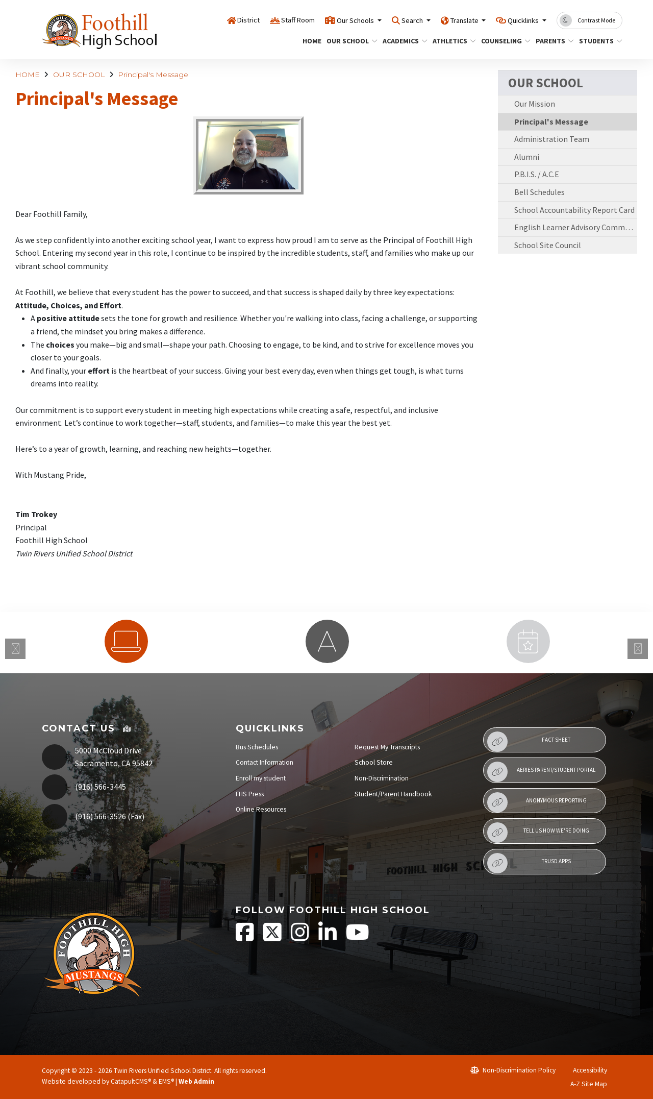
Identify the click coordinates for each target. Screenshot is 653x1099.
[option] (126, 641)
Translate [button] (451, 20)
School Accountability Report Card (574, 210)
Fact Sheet (528, 741)
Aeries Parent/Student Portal (541, 772)
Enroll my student (261, 778)
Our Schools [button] (327, 20)
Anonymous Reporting (536, 802)
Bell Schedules (539, 192)
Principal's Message (153, 74)
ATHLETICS (452, 40)
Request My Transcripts (387, 747)
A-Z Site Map (583, 1084)
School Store (374, 762)
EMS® (166, 1081)
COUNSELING (503, 40)
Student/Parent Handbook (393, 794)
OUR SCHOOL (349, 40)
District (206, 20)
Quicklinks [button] (519, 20)
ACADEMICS (402, 40)
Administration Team (551, 139)
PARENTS (553, 40)
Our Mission (534, 104)
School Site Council (547, 245)
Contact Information (264, 762)
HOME (311, 40)
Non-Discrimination (382, 778)
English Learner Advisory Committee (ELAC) (575, 227)
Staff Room (261, 20)
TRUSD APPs (528, 863)
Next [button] (637, 649)
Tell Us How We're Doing (538, 832)
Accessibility (585, 1070)
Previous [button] (15, 649)
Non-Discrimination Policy (513, 1070)
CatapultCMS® (131, 1081)
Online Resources (261, 809)
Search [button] (391, 20)
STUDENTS (598, 40)
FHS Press (250, 794)
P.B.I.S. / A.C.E (536, 174)
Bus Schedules (257, 747)
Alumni (526, 157)
